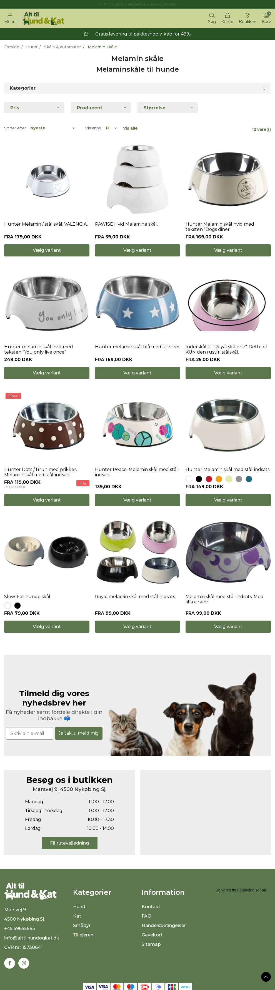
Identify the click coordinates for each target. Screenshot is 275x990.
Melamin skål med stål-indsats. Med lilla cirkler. (225, 599)
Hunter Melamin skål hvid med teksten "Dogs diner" (220, 226)
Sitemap (151, 944)
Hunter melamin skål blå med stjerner (137, 346)
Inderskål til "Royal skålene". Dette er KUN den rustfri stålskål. (227, 349)
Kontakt (151, 906)
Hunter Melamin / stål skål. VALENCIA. (46, 224)
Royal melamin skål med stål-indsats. (135, 596)
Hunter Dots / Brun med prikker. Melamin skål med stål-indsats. (40, 472)
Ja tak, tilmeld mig (79, 733)
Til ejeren (83, 935)
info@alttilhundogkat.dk (31, 938)
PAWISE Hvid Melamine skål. (126, 224)
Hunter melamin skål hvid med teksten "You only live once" (38, 349)
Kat (77, 916)
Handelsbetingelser (164, 925)
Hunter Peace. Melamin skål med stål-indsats (137, 472)
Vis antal (93, 127)
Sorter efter (15, 127)
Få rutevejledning (69, 843)
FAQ (146, 916)
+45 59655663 (19, 928)
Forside (11, 46)
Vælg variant (47, 250)
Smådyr (82, 925)
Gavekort (152, 935)
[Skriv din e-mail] (29, 733)
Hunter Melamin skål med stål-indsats (227, 469)
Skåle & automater (62, 46)
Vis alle (130, 128)
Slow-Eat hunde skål (27, 596)
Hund (31, 46)
